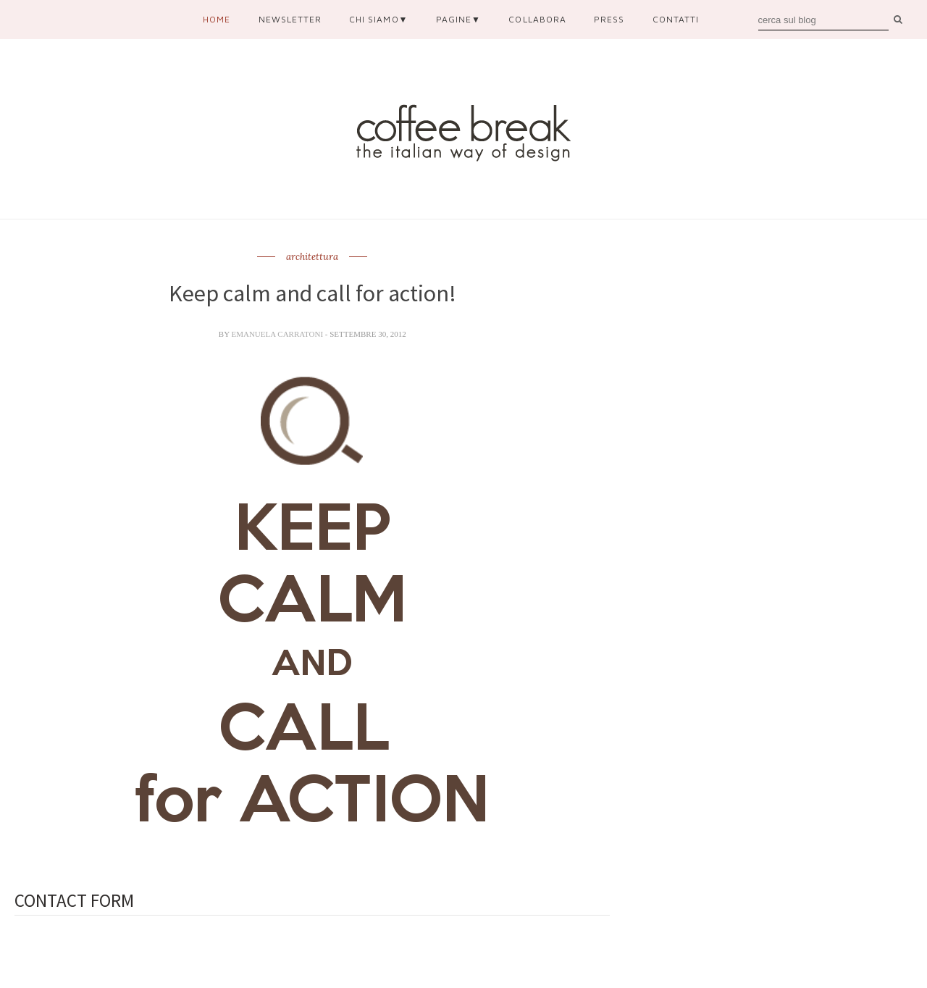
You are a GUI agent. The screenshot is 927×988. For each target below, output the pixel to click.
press (609, 19)
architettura (312, 257)
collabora (537, 19)
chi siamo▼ (378, 19)
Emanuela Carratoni (277, 334)
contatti (676, 19)
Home (216, 19)
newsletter (290, 19)
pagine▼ (458, 19)
